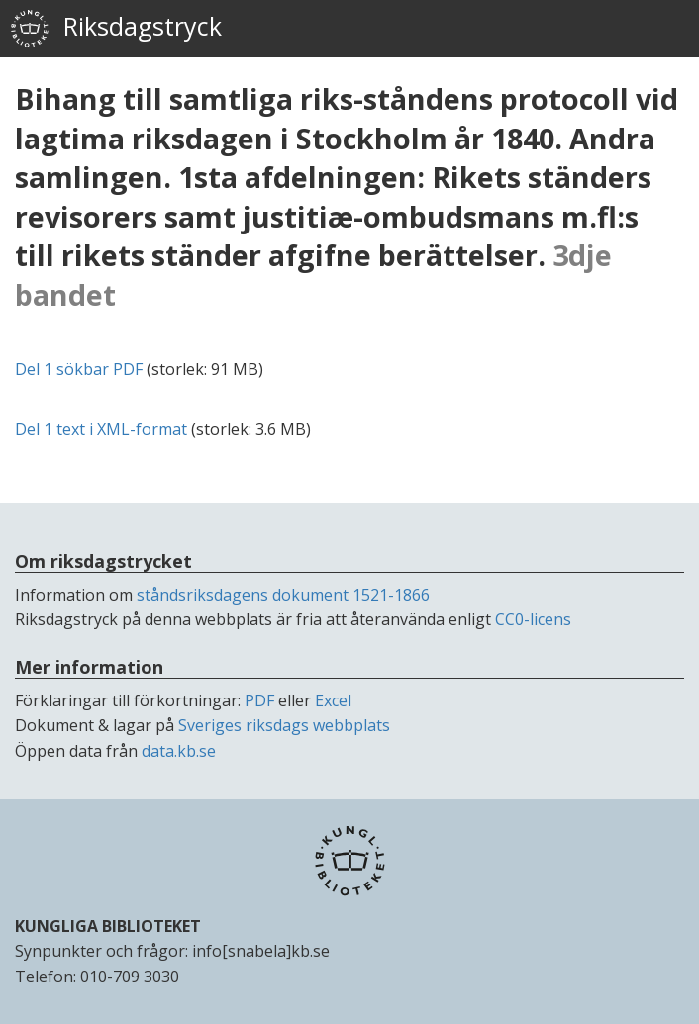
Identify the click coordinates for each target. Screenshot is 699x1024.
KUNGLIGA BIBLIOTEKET (108, 926)
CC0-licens (533, 619)
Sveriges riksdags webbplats (284, 725)
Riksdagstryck (116, 28)
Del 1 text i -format (101, 429)
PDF (259, 700)
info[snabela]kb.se (261, 951)
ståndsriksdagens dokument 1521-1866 (283, 594)
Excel (333, 700)
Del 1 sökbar (79, 369)
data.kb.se (179, 751)
